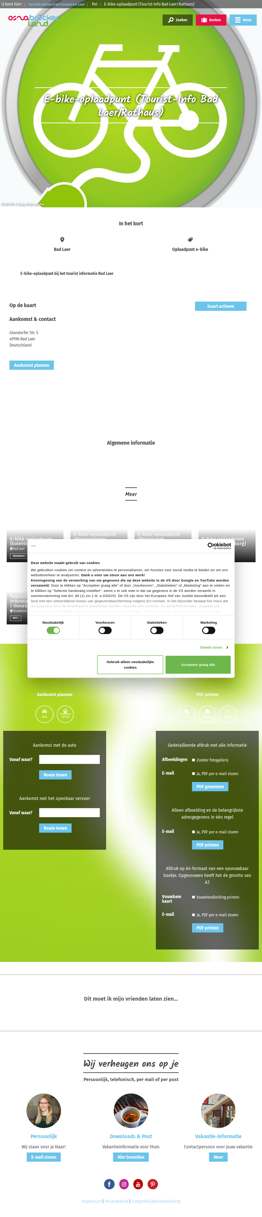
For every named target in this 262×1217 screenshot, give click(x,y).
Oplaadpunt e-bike (21, 556)
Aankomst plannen (31, 365)
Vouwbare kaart (171, 898)
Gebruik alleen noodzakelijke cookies (130, 664)
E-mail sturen (43, 1157)
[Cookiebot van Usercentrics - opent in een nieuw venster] (211, 546)
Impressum (91, 1201)
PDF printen (208, 845)
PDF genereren (210, 786)
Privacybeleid (116, 1201)
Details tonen (211, 647)
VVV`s (16, 618)
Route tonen (55, 775)
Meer (218, 1157)
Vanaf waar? (20, 759)
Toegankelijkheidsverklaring (156, 1201)
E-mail (168, 772)
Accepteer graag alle (198, 665)
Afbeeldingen (174, 759)
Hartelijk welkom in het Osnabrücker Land (67, 4)
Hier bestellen (131, 1157)
